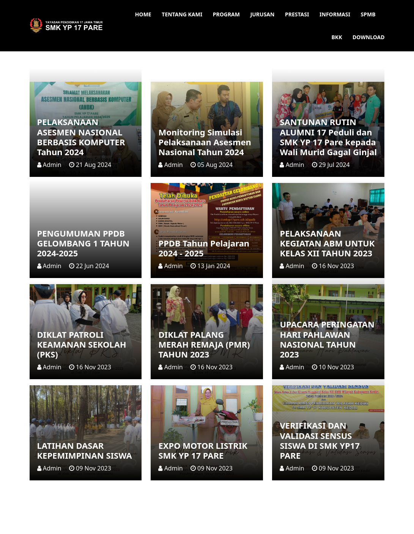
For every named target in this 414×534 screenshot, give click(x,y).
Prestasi (297, 14)
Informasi (335, 14)
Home (143, 14)
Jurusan (262, 14)
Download (368, 37)
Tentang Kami (182, 14)
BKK (337, 37)
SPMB (368, 14)
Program (226, 14)
